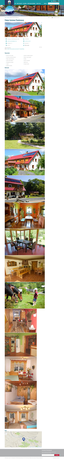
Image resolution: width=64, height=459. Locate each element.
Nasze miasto (19, 3)
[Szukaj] (53, 3)
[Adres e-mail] (48, 455)
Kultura (25, 3)
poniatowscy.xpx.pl (27, 41)
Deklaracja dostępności (39, 457)
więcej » (45, 3)
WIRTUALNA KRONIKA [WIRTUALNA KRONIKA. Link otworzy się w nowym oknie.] (31, 3)
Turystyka (38, 3)
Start (5, 17)
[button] (23, 439)
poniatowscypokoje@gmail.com (12, 41)
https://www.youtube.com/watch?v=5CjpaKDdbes (15, 48)
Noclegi (8, 17)
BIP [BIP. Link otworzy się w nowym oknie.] (15, 3)
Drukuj (51, 17)
